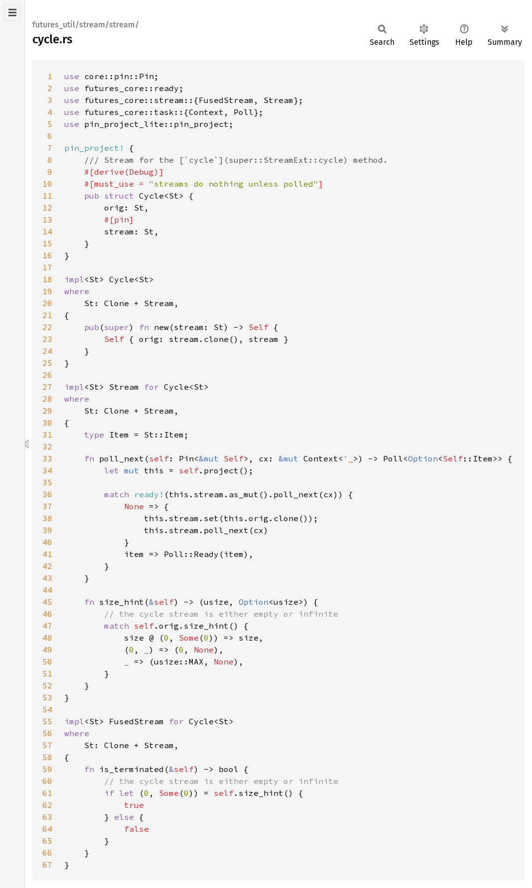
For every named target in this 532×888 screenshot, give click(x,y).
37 (47, 506)
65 (47, 841)
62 (47, 805)
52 (47, 685)
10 (47, 184)
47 (47, 626)
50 (47, 661)
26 (47, 375)
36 (47, 494)
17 (47, 267)
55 (47, 721)
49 (47, 650)
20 (47, 303)
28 (47, 399)
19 (47, 291)
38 (47, 518)
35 (47, 482)
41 (47, 554)
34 (47, 470)
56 (47, 733)
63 (47, 817)
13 (47, 219)
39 (47, 530)
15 (47, 243)
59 (47, 769)
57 (47, 745)
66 (47, 853)
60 (47, 781)
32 (47, 446)
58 (47, 757)
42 (47, 566)
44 (47, 590)
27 (47, 387)
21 (47, 315)
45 (47, 602)
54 (47, 709)
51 (47, 673)
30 (47, 423)
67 (47, 865)
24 (47, 351)
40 (47, 542)
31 (47, 435)
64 (47, 829)
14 (47, 231)
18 (47, 279)
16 (47, 255)
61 (47, 793)
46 (47, 614)
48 (47, 638)
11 (47, 196)
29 (47, 411)
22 (47, 327)
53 (47, 697)
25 (47, 363)
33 (47, 458)
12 (47, 208)
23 (47, 339)
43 (47, 578)
